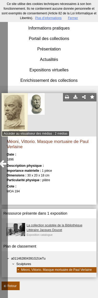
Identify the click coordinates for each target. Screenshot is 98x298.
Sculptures (23, 264)
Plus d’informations (48, 18)
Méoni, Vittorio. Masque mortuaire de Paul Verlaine (56, 270)
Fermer (73, 18)
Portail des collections (49, 38)
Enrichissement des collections (49, 80)
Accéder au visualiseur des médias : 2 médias (35, 133)
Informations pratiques (49, 28)
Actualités (49, 59)
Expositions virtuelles (49, 70)
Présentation (49, 49)
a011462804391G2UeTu (28, 258)
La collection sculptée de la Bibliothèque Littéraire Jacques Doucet (54, 227)
